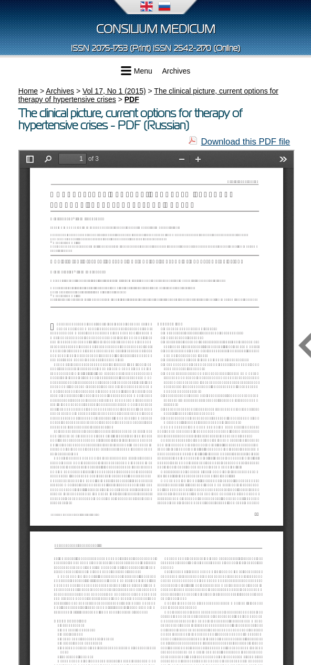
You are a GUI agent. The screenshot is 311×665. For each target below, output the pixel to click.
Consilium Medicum (155, 29)
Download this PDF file (245, 142)
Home (28, 91)
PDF (132, 99)
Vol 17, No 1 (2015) (114, 91)
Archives (176, 71)
